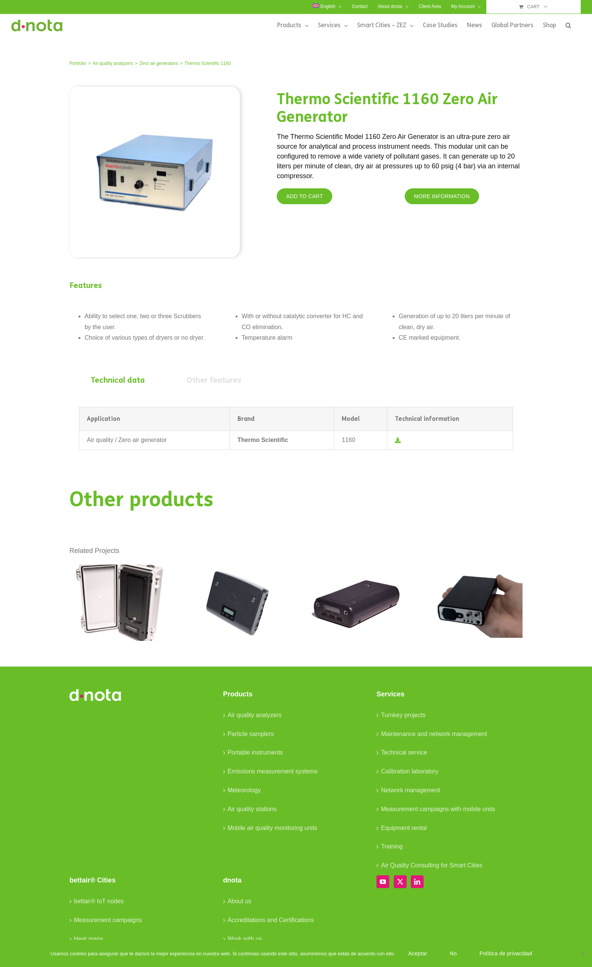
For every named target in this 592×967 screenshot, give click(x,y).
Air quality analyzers (255, 715)
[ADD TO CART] (304, 196)
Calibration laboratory (409, 771)
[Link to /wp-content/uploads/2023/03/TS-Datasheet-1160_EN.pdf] (398, 440)
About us (239, 901)
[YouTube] (382, 881)
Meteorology (244, 790)
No (453, 953)
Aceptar (417, 953)
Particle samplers (251, 734)
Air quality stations (252, 809)
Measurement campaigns (108, 920)
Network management (410, 790)
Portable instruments (255, 752)
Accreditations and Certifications (271, 920)
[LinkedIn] (417, 881)
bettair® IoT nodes (99, 901)
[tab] (117, 380)
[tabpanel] (296, 428)
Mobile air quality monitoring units (272, 828)
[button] (568, 25)
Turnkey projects (403, 715)
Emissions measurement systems (273, 771)
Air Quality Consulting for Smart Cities (432, 865)
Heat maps (88, 939)
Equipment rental (404, 828)
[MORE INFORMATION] (442, 196)
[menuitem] (327, 7)
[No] (582, 953)
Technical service (404, 752)
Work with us (245, 939)
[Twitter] (400, 881)
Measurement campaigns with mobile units (438, 809)
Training (391, 846)
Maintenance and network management (434, 734)
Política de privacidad (505, 953)
